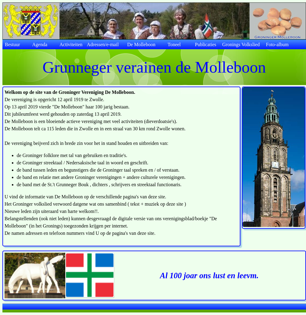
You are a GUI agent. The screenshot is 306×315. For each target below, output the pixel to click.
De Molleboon (141, 44)
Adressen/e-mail (103, 44)
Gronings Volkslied (241, 44)
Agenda (39, 44)
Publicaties (205, 44)
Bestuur (12, 44)
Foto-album (277, 44)
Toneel (174, 44)
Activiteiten (71, 44)
